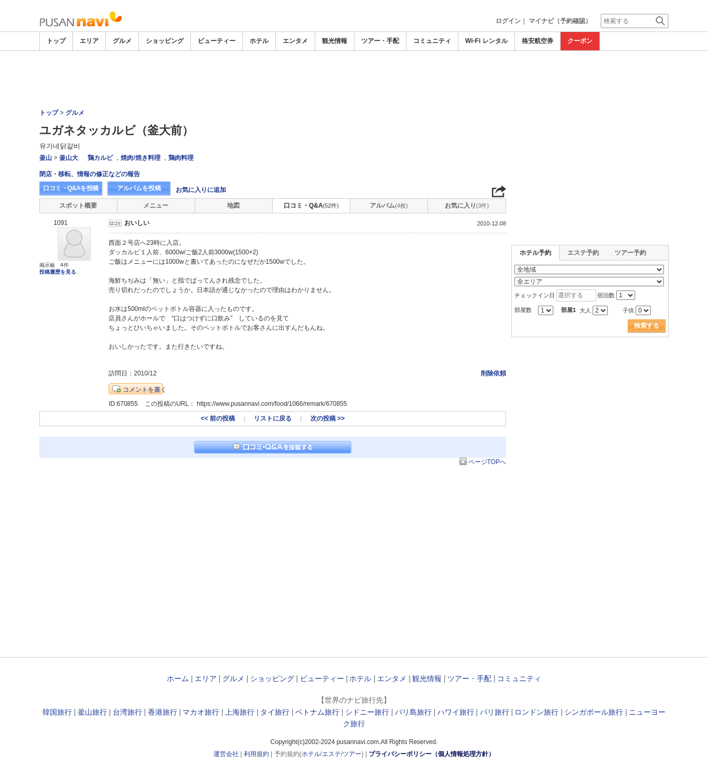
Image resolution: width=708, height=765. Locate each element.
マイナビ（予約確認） (560, 21)
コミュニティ (432, 41)
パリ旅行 (494, 712)
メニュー (155, 205)
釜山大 (68, 157)
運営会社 (226, 754)
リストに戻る (273, 418)
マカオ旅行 (201, 712)
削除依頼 (493, 373)
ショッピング (165, 41)
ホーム (178, 678)
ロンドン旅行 (536, 712)
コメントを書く (145, 389)
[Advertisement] (354, 79)
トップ (56, 41)
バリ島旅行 (413, 712)
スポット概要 (78, 205)
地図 (233, 205)
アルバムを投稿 (139, 188)
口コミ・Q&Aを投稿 (71, 188)
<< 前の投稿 (218, 418)
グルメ (122, 41)
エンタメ (295, 41)
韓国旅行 (57, 712)
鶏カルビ (100, 157)
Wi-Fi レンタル (486, 41)
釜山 (45, 157)
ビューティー (216, 41)
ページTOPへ (487, 462)
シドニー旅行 (367, 712)
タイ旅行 (274, 712)
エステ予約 (583, 252)
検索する (646, 325)
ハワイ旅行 (455, 712)
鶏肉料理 (181, 157)
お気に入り (467, 205)
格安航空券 (537, 41)
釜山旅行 (92, 712)
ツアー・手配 (380, 41)
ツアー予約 (630, 252)
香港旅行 (162, 712)
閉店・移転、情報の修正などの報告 (89, 174)
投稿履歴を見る (57, 272)
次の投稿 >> (327, 418)
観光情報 (334, 41)
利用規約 (256, 754)
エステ (331, 754)
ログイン (508, 21)
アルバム (388, 205)
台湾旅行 (127, 712)
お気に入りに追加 (201, 189)
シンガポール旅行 (593, 712)
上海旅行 (239, 712)
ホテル (259, 41)
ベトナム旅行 (317, 712)
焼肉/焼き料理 (140, 157)
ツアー (351, 754)
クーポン (580, 41)
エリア (89, 41)
